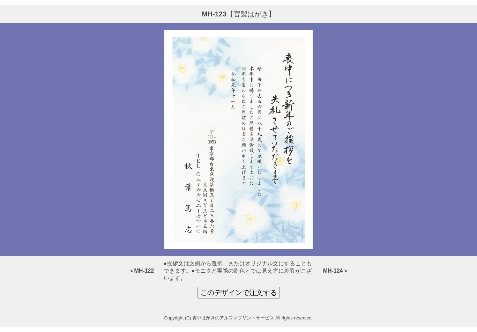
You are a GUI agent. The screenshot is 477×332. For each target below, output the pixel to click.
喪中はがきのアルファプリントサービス (233, 317)
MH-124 (333, 271)
